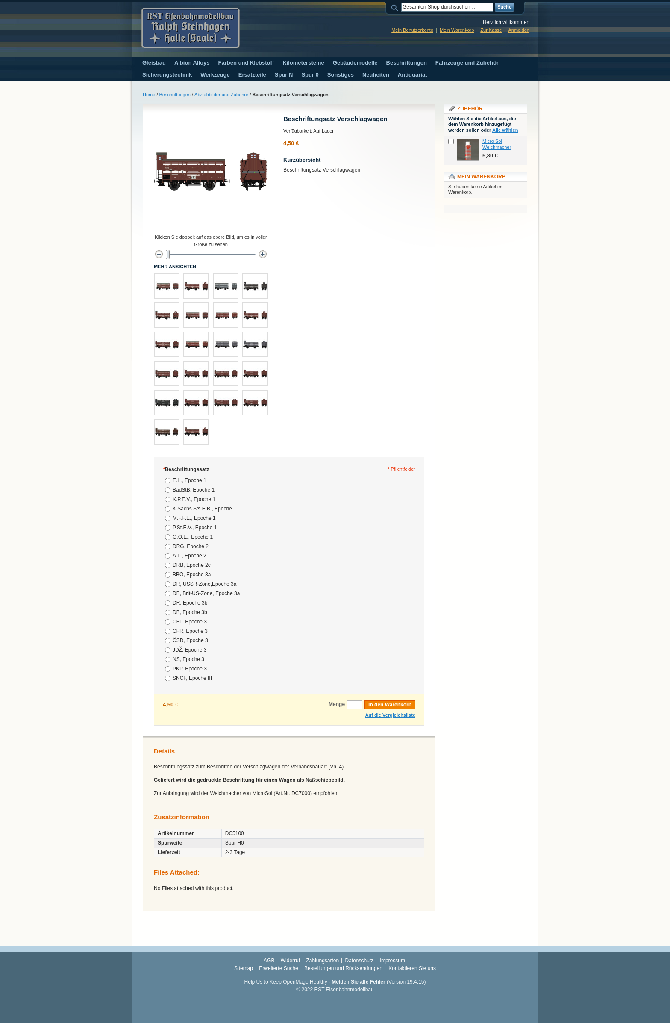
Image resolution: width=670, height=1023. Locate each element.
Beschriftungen (175, 94)
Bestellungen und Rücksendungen (343, 968)
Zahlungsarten (322, 961)
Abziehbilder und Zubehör (221, 94)
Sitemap (243, 968)
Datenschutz (359, 961)
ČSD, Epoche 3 (190, 640)
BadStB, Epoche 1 (194, 490)
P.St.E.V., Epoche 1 (195, 528)
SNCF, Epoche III (192, 678)
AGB (269, 961)
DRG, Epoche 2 (191, 546)
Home (149, 94)
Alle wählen (505, 130)
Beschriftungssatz (186, 469)
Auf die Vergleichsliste (390, 715)
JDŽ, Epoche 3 (189, 650)
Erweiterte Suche (278, 968)
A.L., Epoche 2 (189, 556)
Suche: (396, 7)
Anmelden (518, 30)
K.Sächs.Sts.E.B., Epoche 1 (204, 509)
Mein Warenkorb (457, 30)
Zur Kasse (491, 30)
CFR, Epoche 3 (190, 631)
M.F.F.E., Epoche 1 (194, 518)
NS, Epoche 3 (188, 659)
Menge (337, 704)
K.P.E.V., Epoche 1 (194, 499)
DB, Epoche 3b (190, 612)
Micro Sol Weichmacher (496, 144)
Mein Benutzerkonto (412, 30)
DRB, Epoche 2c (192, 565)
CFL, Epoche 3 (190, 622)
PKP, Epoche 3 (190, 669)
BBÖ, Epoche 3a (192, 575)
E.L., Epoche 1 (189, 480)
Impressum (392, 961)
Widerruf (290, 961)
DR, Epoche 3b (190, 603)
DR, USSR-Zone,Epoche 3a (204, 584)
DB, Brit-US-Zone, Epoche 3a (206, 593)
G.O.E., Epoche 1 (193, 537)
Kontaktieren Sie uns (412, 968)
